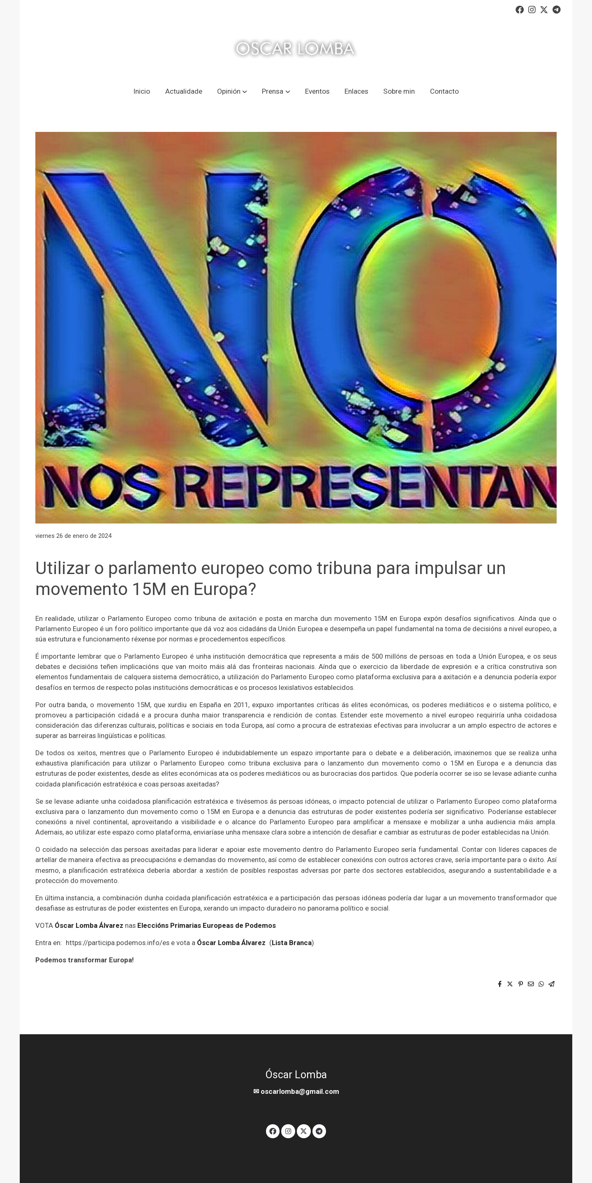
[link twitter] (544, 9)
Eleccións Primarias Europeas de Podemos (206, 925)
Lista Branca (292, 943)
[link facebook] (520, 9)
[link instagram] (532, 9)
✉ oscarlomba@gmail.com (296, 1091)
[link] (296, 49)
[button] (232, 91)
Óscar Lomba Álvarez (89, 925)
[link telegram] (557, 9)
